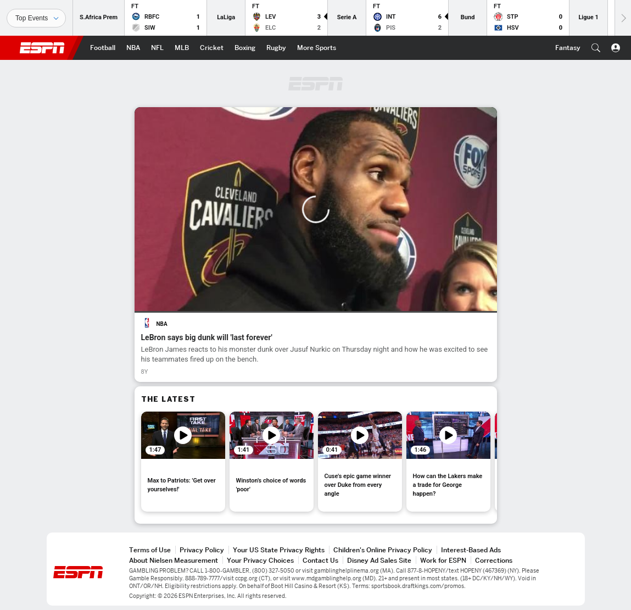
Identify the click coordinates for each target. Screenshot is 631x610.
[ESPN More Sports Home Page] (316, 48)
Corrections (493, 560)
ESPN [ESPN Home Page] (42, 48)
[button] (595, 47)
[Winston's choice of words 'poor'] (272, 462)
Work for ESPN (443, 560)
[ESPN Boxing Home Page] (244, 48)
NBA (162, 324)
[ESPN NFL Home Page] (157, 48)
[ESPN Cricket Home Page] (212, 48)
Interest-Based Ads (471, 550)
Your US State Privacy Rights (279, 550)
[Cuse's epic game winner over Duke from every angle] (360, 462)
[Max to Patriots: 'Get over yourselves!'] (183, 462)
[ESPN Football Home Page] (102, 48)
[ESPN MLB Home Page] (182, 48)
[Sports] (36, 18)
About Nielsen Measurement (173, 560)
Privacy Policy (202, 550)
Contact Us (320, 560)
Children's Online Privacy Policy (382, 550)
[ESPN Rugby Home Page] (276, 48)
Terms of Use (150, 550)
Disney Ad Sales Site (379, 560)
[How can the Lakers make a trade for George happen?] (448, 462)
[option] (183, 462)
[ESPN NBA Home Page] (133, 48)
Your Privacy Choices (260, 560)
